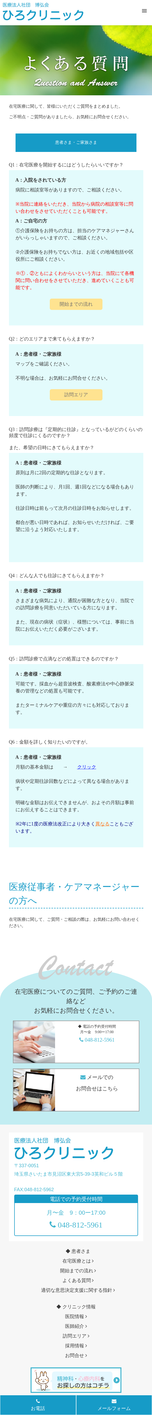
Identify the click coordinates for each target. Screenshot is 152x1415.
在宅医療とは (78, 1261)
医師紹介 (76, 1326)
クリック (86, 767)
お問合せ (76, 1355)
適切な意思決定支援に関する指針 (78, 1290)
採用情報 (76, 1345)
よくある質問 (78, 1280)
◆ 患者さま (78, 1251)
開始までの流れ (76, 304)
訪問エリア (76, 394)
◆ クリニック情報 (76, 1306)
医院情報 (76, 1316)
